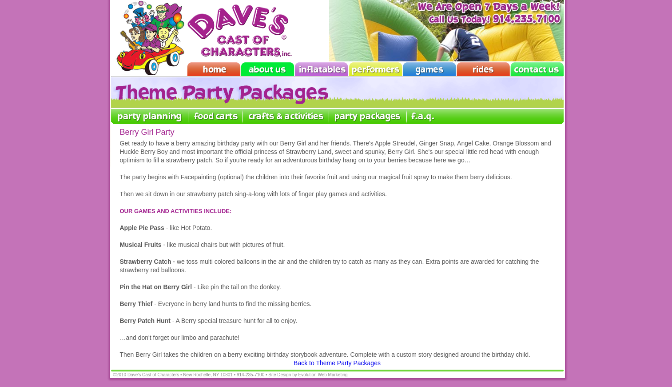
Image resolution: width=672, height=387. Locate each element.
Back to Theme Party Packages (337, 363)
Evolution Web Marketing (323, 374)
